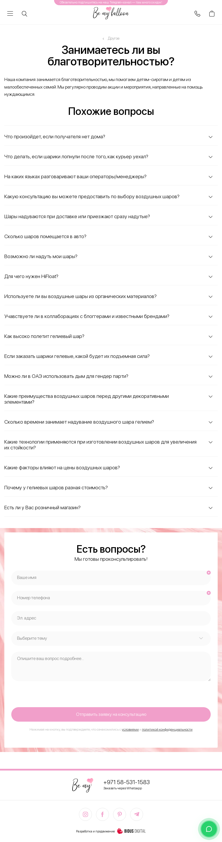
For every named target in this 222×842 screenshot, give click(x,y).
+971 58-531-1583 (126, 782)
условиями (130, 729)
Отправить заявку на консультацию (111, 714)
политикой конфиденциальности (167, 729)
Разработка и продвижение (111, 831)
